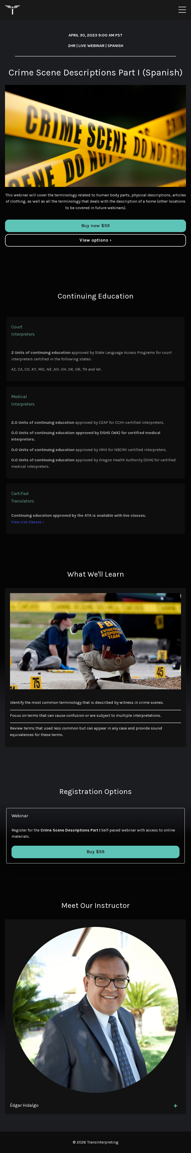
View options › (96, 240)
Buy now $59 (95, 225)
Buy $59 (95, 851)
